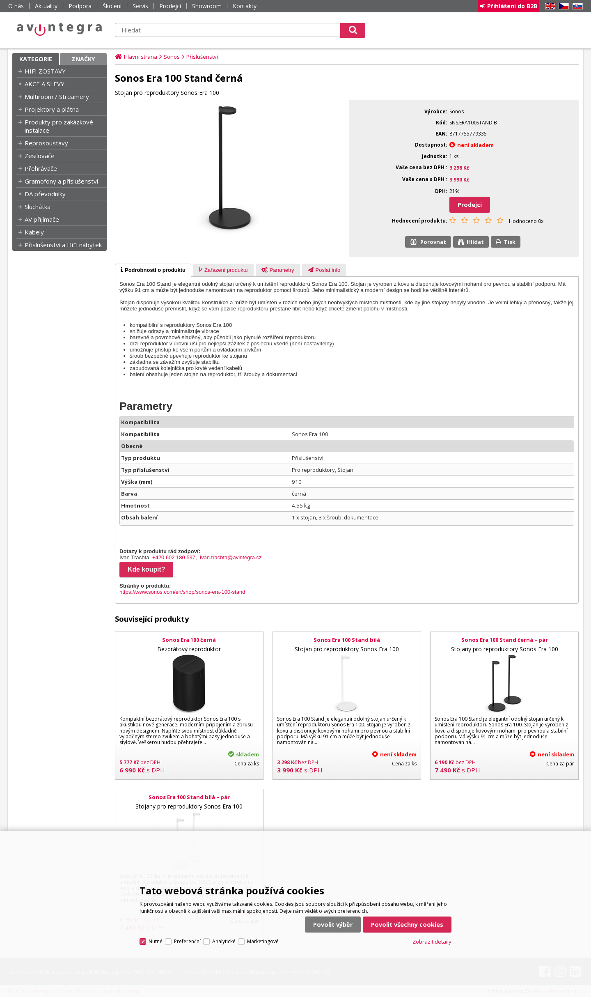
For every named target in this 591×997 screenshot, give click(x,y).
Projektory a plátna (52, 109)
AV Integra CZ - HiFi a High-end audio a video (59, 29)
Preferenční (187, 941)
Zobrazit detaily (431, 941)
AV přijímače (42, 219)
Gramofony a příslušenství (61, 181)
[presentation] (153, 270)
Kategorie (35, 59)
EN (548, 6)
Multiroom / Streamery (57, 96)
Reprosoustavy (46, 143)
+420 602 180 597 (173, 557)
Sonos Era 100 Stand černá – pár (504, 639)
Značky (83, 59)
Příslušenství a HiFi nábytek (63, 245)
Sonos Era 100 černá (189, 639)
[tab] (153, 270)
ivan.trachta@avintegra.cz (231, 557)
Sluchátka (37, 206)
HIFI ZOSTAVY (45, 71)
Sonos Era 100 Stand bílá (347, 639)
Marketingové (263, 941)
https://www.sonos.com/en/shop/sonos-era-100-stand (182, 592)
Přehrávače (41, 168)
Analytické (224, 941)
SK (576, 6)
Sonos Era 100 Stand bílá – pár (189, 797)
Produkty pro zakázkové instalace (59, 126)
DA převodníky (45, 194)
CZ (562, 6)
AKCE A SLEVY (44, 84)
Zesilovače (40, 156)
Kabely (34, 232)
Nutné (156, 941)
